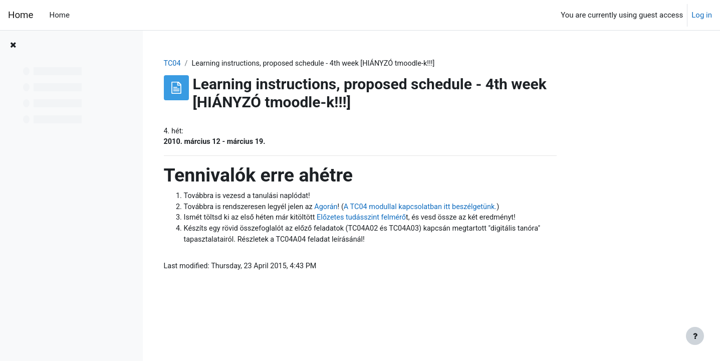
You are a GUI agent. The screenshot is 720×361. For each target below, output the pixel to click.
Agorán (395, 208)
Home (20, 15)
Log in (701, 15)
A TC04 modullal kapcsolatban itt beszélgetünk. (492, 208)
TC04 (236, 63)
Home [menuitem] (59, 15)
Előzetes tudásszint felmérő (431, 220)
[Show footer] (695, 336)
